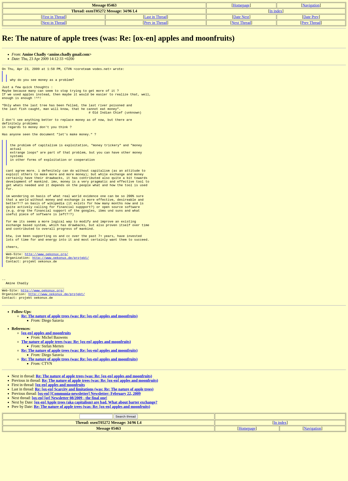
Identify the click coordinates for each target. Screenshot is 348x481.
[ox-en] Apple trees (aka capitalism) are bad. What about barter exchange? (95, 449)
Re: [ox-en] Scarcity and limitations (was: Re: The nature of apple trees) (94, 436)
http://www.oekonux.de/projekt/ (60, 296)
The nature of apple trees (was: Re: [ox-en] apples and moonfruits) (76, 389)
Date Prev (311, 17)
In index (275, 11)
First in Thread (53, 17)
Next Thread (241, 23)
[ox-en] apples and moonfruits (46, 380)
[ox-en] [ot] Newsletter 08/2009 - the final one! (69, 445)
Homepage (241, 5)
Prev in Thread (155, 23)
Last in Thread (155, 17)
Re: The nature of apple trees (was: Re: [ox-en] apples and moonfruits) (79, 363)
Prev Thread (311, 23)
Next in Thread (53, 23)
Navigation (310, 5)
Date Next (241, 17)
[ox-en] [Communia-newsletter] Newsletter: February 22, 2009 (89, 441)
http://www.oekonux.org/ (46, 292)
